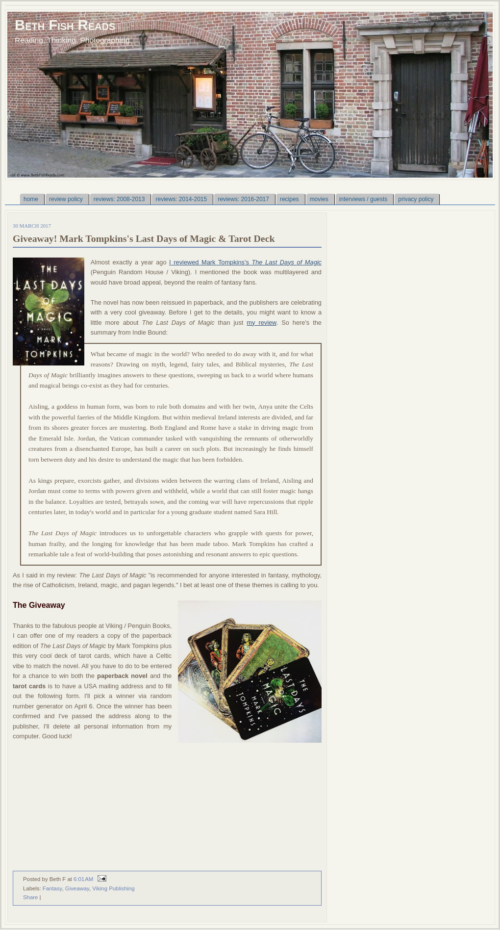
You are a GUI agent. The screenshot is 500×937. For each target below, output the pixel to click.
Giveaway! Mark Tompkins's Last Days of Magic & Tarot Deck (144, 238)
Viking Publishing (113, 888)
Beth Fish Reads (65, 25)
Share (30, 897)
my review (261, 322)
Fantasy (52, 888)
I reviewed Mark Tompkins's (245, 262)
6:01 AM (83, 879)
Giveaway (77, 888)
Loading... (147, 806)
